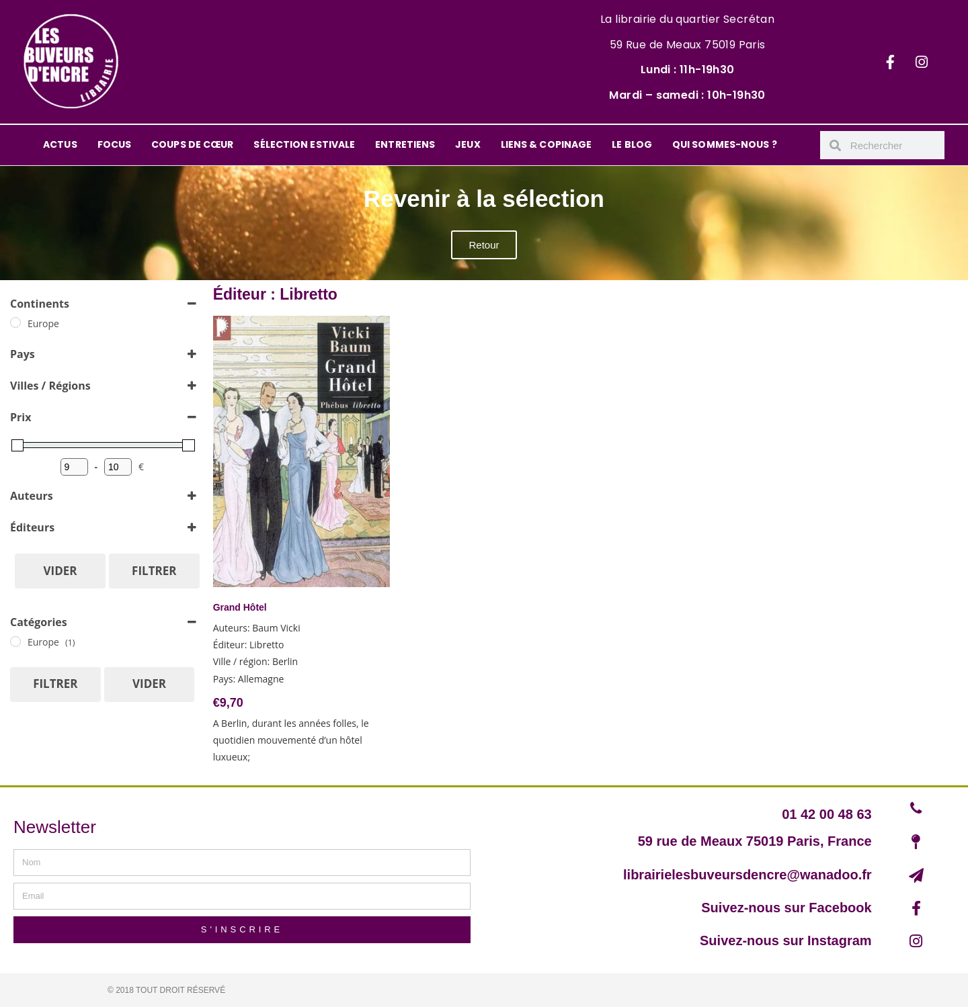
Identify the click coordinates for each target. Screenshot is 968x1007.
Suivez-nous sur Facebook (786, 907)
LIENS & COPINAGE (546, 144)
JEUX (467, 144)
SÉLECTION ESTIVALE (304, 144)
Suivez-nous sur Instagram (786, 940)
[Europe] (15, 322)
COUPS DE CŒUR (192, 144)
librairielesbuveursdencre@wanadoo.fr (747, 874)
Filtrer (154, 570)
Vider (60, 570)
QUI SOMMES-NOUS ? (724, 144)
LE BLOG (632, 144)
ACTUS (60, 144)
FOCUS (114, 144)
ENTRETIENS (405, 144)
